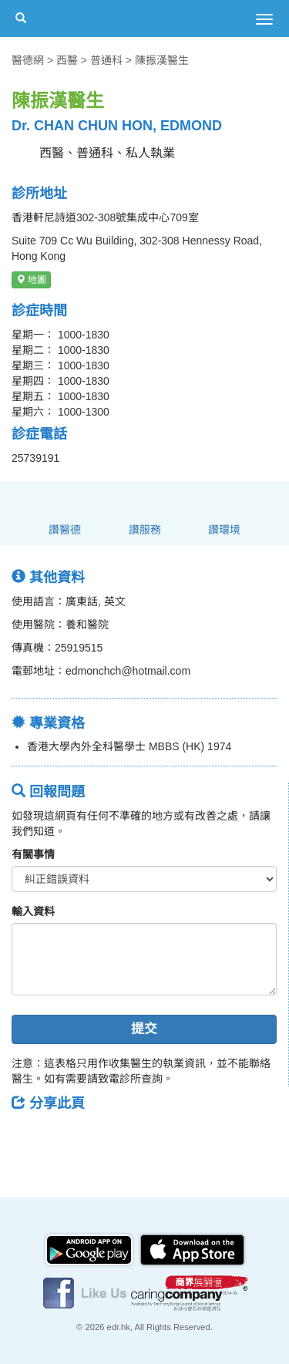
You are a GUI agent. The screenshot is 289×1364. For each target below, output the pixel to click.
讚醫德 (65, 530)
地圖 (31, 279)
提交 (144, 1029)
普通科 (106, 60)
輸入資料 (33, 911)
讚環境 (224, 530)
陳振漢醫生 (162, 60)
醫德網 (28, 60)
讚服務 (145, 530)
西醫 (67, 60)
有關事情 (33, 854)
